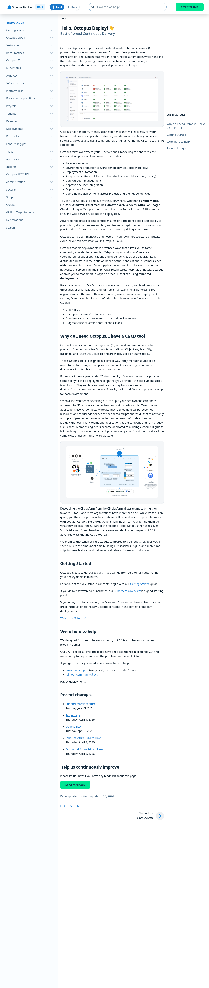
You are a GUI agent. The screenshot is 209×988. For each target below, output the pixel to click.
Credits (10, 205)
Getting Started (140, 584)
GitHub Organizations (20, 212)
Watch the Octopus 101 (75, 618)
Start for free (189, 7)
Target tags (73, 715)
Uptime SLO (73, 726)
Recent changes (177, 148)
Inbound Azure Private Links (83, 738)
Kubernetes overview (127, 591)
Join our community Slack (82, 674)
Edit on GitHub (69, 806)
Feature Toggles (16, 144)
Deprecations (14, 220)
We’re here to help (178, 141)
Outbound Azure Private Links (85, 749)
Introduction (15, 22)
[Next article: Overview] (150, 816)
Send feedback (75, 785)
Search (10, 227)
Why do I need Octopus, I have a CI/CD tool (186, 126)
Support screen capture (81, 704)
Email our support (77, 670)
